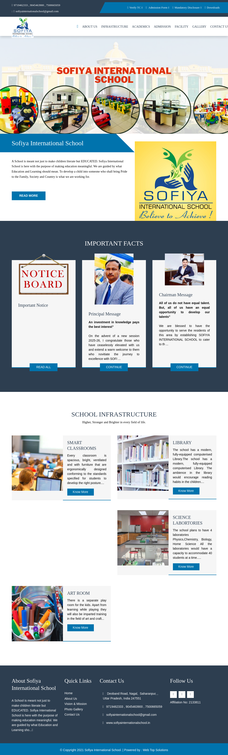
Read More (28, 195)
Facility (181, 26)
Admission (162, 26)
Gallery (199, 26)
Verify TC (133, 7)
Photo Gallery (73, 709)
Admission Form (156, 7)
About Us (89, 26)
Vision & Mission (75, 704)
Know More (80, 492)
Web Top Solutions (155, 750)
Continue (114, 367)
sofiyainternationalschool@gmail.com (36, 11)
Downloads (212, 7)
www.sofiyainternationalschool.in (126, 723)
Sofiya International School (102, 750)
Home (68, 693)
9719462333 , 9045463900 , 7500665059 (36, 5)
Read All (43, 367)
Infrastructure (114, 26)
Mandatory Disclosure (186, 7)
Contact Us (71, 714)
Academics (141, 26)
